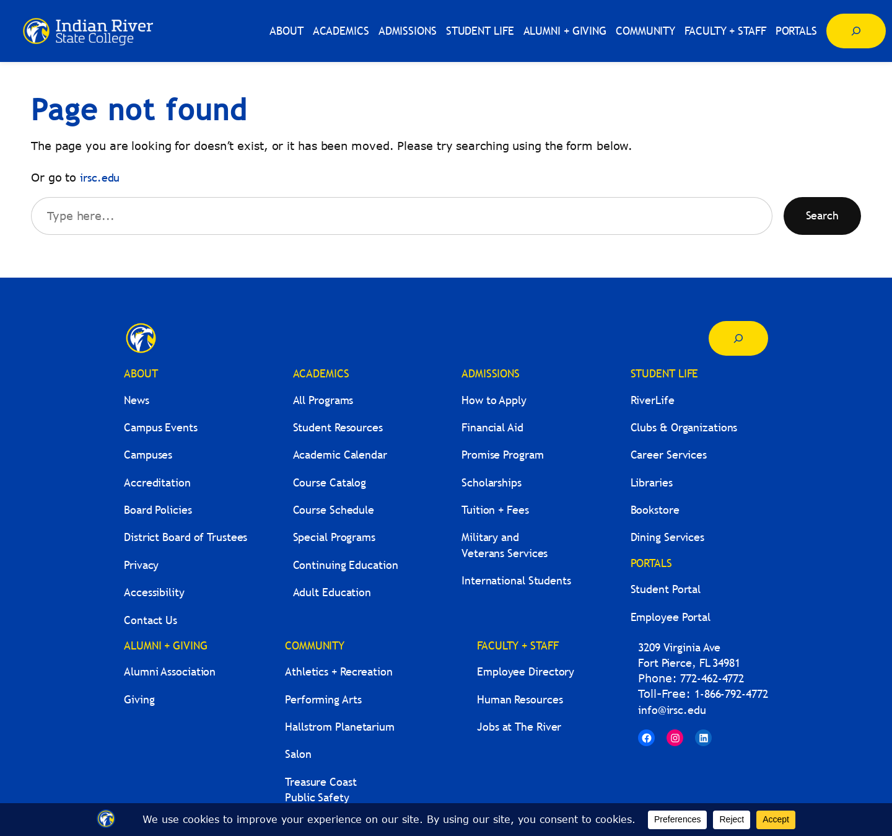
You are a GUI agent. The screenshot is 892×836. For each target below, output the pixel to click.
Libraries (652, 482)
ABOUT (141, 373)
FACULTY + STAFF (518, 645)
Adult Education (332, 592)
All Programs (323, 400)
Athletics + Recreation (339, 671)
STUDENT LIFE (665, 373)
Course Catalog (330, 482)
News (136, 400)
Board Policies (158, 510)
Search (822, 215)
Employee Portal (671, 617)
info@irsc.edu (672, 710)
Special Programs (334, 537)
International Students (516, 580)
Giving (139, 699)
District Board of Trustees (185, 537)
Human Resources (520, 699)
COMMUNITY (314, 645)
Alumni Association (170, 671)
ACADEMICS (321, 373)
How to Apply (494, 400)
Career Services (669, 454)
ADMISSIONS (490, 373)
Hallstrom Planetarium (340, 726)
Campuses (148, 454)
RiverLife (653, 400)
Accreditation (157, 482)
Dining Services (668, 537)
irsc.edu (100, 177)
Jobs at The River (519, 726)
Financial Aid (492, 427)
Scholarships (491, 482)
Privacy (141, 565)
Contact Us (150, 620)
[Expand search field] (856, 31)
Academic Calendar (340, 454)
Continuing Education (345, 565)
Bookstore (655, 510)
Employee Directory (525, 671)
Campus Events (161, 427)
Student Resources (338, 427)
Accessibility (154, 592)
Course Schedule (334, 510)
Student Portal (666, 589)
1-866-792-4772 (731, 694)
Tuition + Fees (495, 510)
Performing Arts (323, 699)
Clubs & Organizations (684, 427)
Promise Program (502, 454)
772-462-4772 (712, 678)
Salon (298, 754)
